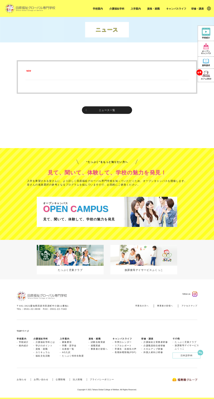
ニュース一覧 (107, 110)
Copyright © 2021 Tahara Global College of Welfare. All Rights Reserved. (107, 390)
